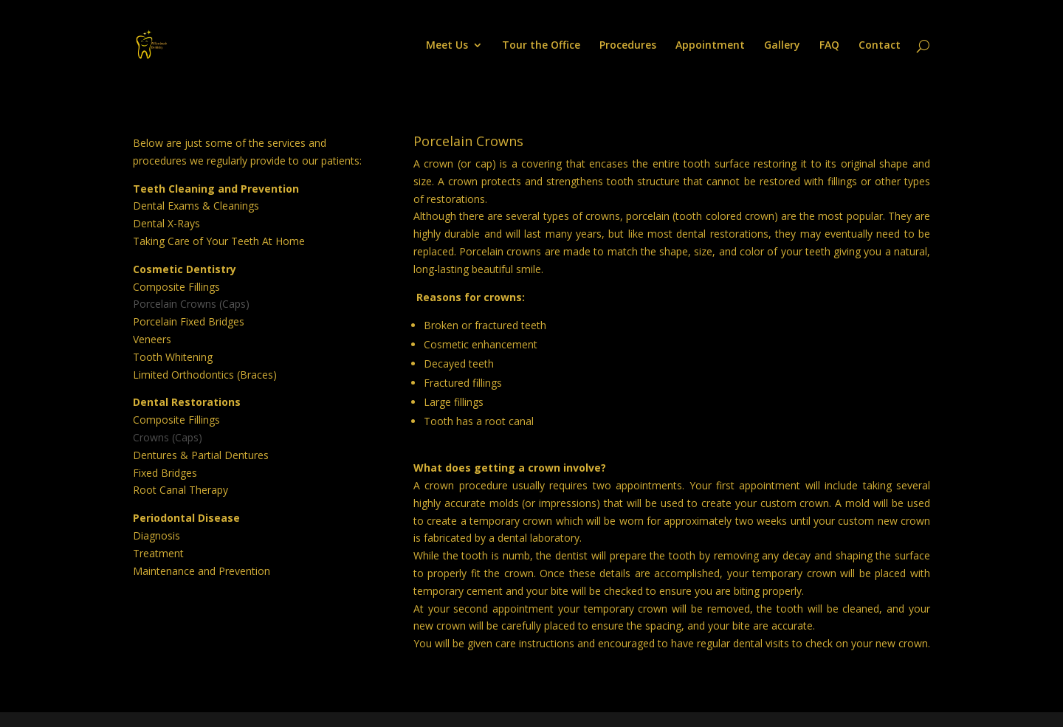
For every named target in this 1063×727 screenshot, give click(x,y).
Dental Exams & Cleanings (196, 206)
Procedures (627, 46)
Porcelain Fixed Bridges (188, 321)
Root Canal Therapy (180, 490)
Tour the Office (541, 46)
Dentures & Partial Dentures (201, 455)
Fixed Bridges (165, 473)
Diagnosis (156, 535)
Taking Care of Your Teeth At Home (219, 241)
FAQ (829, 46)
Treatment (158, 553)
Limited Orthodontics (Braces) (205, 375)
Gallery (782, 46)
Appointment (710, 46)
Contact (880, 46)
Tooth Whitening (173, 357)
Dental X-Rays (166, 223)
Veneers (152, 339)
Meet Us (447, 46)
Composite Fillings (176, 287)
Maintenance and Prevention (201, 571)
